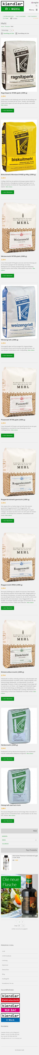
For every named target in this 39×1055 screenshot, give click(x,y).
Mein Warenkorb (32, 16)
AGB (3, 951)
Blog (3, 974)
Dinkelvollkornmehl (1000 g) (12, 672)
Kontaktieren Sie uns (7, 983)
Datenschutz (5, 969)
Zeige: (16, 925)
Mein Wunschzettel (21, 16)
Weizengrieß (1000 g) (9, 340)
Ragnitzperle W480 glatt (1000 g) (14, 93)
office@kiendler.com (6, 1038)
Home (2, 26)
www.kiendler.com (17, 1038)
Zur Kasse (5, 18)
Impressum (5, 965)
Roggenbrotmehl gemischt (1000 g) (15, 499)
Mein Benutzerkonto (8, 16)
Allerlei (5, 843)
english (34, 3)
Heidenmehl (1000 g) (9, 745)
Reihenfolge (5, 30)
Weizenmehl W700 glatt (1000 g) (14, 256)
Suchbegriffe (5, 979)
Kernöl (5, 836)
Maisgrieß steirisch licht (11, 805)
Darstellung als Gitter (8, 33)
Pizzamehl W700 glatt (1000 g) (13, 420)
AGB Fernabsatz (6, 956)
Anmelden (35, 18)
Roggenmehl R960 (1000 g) (11, 585)
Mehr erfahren (4, 105)
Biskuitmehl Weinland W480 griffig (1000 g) (18, 174)
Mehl (4, 840)
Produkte (7, 26)
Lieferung (4, 960)
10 (19, 925)
